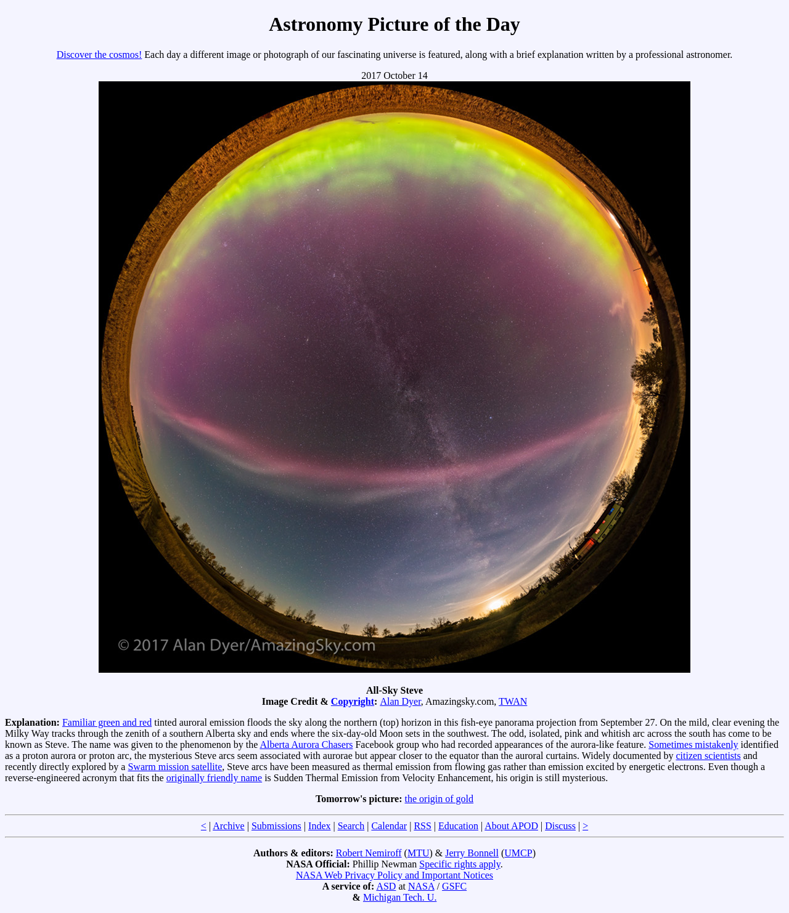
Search (351, 826)
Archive (229, 826)
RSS (422, 826)
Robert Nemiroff (369, 853)
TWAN (513, 701)
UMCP (518, 853)
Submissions (276, 826)
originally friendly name (214, 778)
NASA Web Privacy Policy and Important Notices (394, 875)
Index (319, 826)
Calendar (389, 826)
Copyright (352, 701)
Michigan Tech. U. (399, 897)
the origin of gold (439, 798)
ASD (386, 886)
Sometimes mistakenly (693, 744)
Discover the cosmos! (99, 54)
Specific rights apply (459, 864)
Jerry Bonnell (472, 853)
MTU (418, 853)
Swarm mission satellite (175, 766)
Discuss (560, 826)
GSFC (454, 886)
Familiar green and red (107, 722)
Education (458, 826)
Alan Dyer (400, 701)
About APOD (511, 826)
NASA (421, 886)
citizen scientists (708, 755)
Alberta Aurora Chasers (306, 744)
